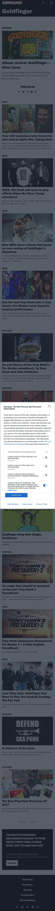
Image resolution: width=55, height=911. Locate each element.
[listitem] (27, 452)
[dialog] (27, 455)
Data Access (27, 504)
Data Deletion (13, 504)
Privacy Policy (41, 504)
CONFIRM (16, 495)
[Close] (50, 407)
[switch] (45, 457)
